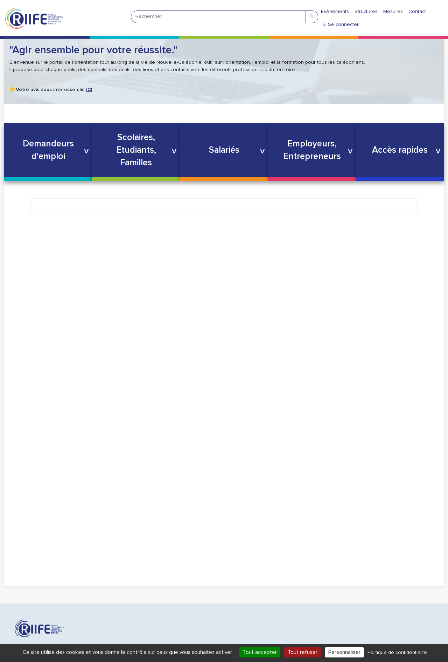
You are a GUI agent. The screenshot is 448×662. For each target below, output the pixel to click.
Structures (366, 11)
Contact (417, 11)
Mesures (393, 11)
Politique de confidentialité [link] (397, 652)
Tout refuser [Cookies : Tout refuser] (302, 652)
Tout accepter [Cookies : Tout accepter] (260, 652)
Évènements (335, 11)
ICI (89, 89)
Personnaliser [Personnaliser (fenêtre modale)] (344, 652)
